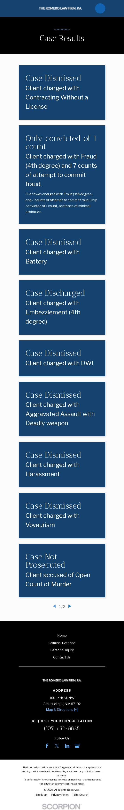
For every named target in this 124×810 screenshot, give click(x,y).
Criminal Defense (61, 643)
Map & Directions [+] (62, 710)
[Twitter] (57, 746)
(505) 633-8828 (62, 728)
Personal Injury (62, 650)
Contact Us (62, 657)
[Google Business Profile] (77, 746)
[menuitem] (41, 794)
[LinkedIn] (67, 746)
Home (62, 636)
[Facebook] (47, 746)
